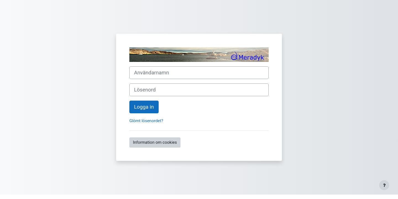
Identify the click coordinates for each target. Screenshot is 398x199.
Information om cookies (155, 142)
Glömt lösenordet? (146, 120)
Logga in (144, 107)
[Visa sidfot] (384, 185)
